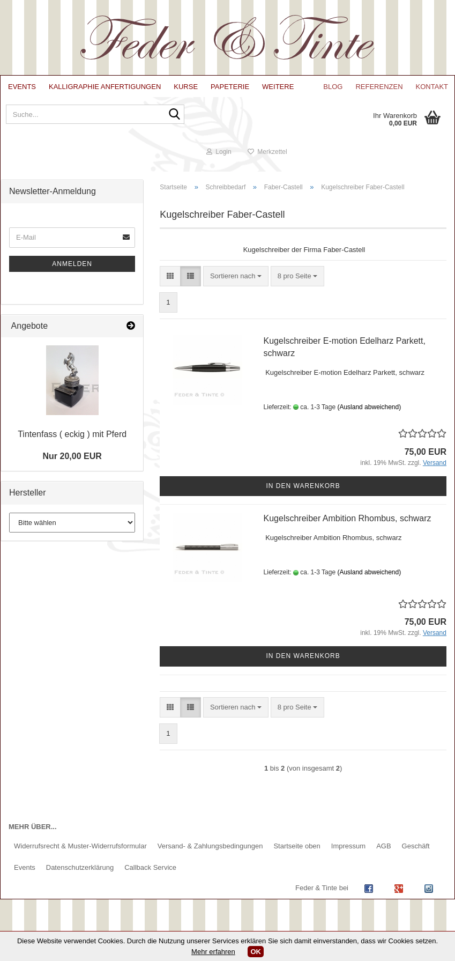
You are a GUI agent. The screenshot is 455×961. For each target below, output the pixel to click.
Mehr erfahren (213, 952)
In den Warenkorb (303, 494)
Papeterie (230, 87)
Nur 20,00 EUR (72, 464)
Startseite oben (296, 854)
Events (22, 87)
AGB (383, 854)
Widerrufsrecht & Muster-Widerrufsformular (80, 854)
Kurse (186, 87)
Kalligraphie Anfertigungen (105, 87)
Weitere (278, 87)
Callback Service (150, 875)
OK (255, 952)
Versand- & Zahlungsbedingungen (210, 854)
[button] (170, 284)
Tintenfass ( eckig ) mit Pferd (72, 442)
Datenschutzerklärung (80, 875)
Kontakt (432, 87)
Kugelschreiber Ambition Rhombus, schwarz (347, 526)
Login (370, 160)
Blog (332, 87)
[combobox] (235, 284)
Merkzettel (418, 160)
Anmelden (72, 272)
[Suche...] (171, 119)
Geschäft (416, 854)
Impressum (348, 854)
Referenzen (378, 87)
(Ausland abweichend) (369, 415)
